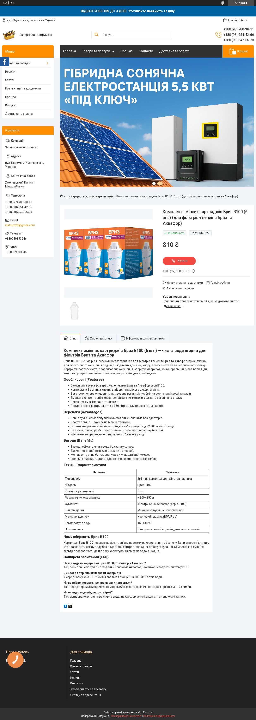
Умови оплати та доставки (88, 689)
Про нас (126, 51)
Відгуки (10, 105)
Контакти (146, 51)
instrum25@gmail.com (20, 225)
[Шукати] (96, 35)
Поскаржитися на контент (126, 716)
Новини (10, 71)
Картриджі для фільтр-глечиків (92, 196)
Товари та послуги (96, 51)
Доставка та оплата (174, 51)
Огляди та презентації (85, 695)
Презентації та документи (23, 88)
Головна (69, 51)
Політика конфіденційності (159, 716)
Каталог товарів (81, 666)
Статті (9, 80)
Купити (182, 260)
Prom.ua (148, 712)
